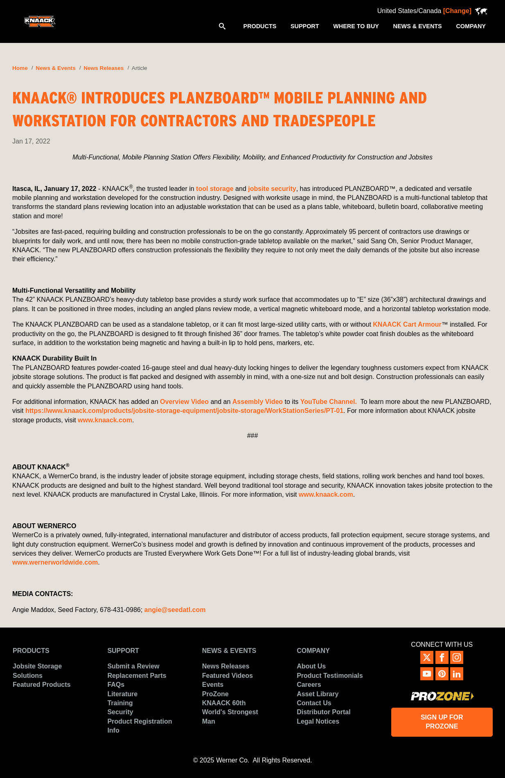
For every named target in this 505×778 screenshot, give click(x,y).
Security (120, 711)
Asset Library (317, 694)
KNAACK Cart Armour (407, 324)
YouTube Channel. (329, 401)
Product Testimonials (330, 675)
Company (313, 650)
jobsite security (272, 188)
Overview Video (184, 401)
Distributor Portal (324, 711)
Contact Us (314, 703)
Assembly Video (257, 401)
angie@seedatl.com (175, 609)
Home (20, 68)
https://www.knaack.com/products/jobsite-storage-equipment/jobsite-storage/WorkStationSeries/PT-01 (184, 410)
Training (120, 703)
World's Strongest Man (230, 716)
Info (113, 730)
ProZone (215, 694)
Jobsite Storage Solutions (37, 671)
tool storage (215, 188)
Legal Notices (318, 721)
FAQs (115, 684)
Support (123, 650)
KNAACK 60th (224, 703)
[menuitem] (259, 26)
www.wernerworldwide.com (55, 562)
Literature (122, 694)
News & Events (55, 68)
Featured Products (41, 684)
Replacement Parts (136, 675)
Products (31, 650)
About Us (311, 666)
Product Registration (139, 721)
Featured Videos (227, 675)
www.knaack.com (105, 420)
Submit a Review (133, 666)
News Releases (103, 68)
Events (212, 684)
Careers (309, 684)
